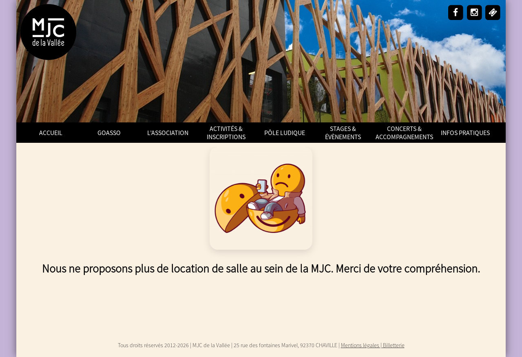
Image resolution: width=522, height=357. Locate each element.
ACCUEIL (50, 133)
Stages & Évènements (343, 132)
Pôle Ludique (284, 133)
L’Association (167, 133)
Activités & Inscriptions (226, 132)
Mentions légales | (362, 345)
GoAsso (109, 133)
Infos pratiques (465, 133)
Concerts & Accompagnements (404, 132)
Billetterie (394, 345)
